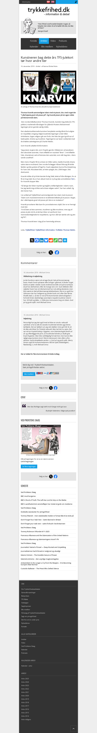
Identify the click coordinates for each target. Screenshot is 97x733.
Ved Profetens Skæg (28, 492)
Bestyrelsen (25, 596)
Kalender (34, 46)
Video (53, 41)
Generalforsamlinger (28, 592)
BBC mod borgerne (28, 496)
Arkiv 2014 (25, 716)
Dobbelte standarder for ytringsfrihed (35, 512)
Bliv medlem (47, 46)
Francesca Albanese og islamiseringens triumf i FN (40, 539)
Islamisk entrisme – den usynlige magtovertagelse (40, 559)
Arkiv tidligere (26, 719)
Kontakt (24, 627)
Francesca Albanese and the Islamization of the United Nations (44, 535)
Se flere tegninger (29, 466)
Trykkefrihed (30, 230)
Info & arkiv (26, 2)
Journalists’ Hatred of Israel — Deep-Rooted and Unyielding (43, 547)
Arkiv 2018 (25, 702)
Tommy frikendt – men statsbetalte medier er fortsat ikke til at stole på (47, 516)
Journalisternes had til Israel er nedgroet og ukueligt (40, 551)
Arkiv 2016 (25, 709)
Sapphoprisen (26, 606)
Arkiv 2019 (25, 699)
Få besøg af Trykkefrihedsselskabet (33, 613)
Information (50, 230)
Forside (33, 41)
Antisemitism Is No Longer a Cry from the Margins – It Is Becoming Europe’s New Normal (46, 564)
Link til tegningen (27, 461)
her (72, 179)
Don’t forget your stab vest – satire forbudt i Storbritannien (43, 524)
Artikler (44, 41)
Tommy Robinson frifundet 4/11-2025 (35, 532)
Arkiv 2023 (25, 685)
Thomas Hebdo (69, 230)
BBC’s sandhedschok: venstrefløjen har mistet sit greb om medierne (46, 504)
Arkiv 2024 (25, 682)
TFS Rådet (24, 599)
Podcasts (63, 41)
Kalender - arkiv (26, 666)
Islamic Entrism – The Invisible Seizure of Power (39, 555)
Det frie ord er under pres (30, 620)
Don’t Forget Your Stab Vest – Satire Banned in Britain (41, 520)
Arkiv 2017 (25, 706)
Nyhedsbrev (61, 46)
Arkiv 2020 (25, 696)
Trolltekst (59, 230)
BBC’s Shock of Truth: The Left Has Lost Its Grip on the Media (43, 500)
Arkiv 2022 (25, 689)
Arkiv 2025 (25, 679)
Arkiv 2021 (25, 692)
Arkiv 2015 (25, 713)
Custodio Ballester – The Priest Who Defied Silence (40, 569)
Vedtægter (24, 603)
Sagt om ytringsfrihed (28, 616)
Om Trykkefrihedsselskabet (30, 589)
